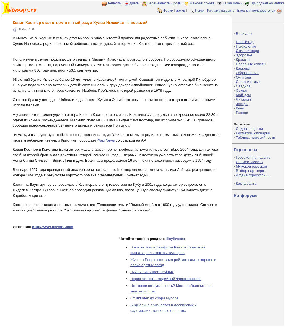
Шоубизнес (175, 239)
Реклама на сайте (221, 10)
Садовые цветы (249, 129)
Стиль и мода (247, 51)
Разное (242, 113)
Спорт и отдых (248, 82)
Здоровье (244, 55)
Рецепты (114, 3)
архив (180, 10)
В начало (244, 34)
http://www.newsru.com (52, 227)
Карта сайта (246, 183)
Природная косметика (267, 3)
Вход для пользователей (260, 10)
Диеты (134, 3)
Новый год (244, 42)
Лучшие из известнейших (152, 272)
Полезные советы (251, 64)
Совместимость (249, 162)
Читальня (244, 99)
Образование (247, 73)
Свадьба (243, 86)
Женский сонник (202, 3)
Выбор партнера (250, 171)
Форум (168, 10)
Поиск (199, 10)
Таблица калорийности (255, 137)
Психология (246, 46)
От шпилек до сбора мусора (154, 298)
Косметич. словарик (253, 133)
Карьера (243, 68)
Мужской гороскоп (251, 166)
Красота (243, 59)
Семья (241, 90)
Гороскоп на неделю (253, 157)
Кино (240, 108)
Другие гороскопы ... (253, 175)
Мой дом (243, 95)
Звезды (242, 104)
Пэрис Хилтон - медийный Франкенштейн (165, 279)
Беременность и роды (164, 3)
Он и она (243, 77)
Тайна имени (233, 3)
